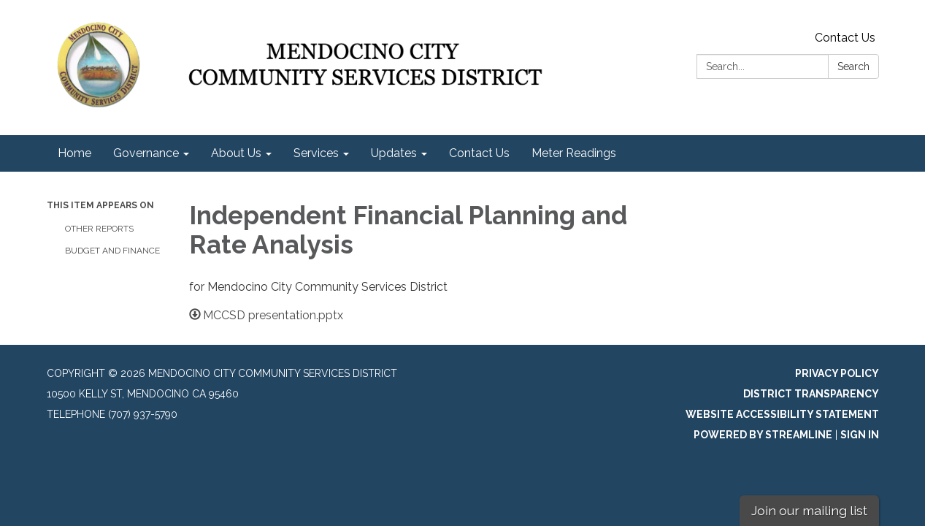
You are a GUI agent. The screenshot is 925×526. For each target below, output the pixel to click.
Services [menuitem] (316, 153)
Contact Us (845, 38)
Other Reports (99, 229)
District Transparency (811, 394)
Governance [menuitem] (146, 153)
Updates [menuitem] (394, 153)
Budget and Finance (112, 250)
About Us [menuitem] (236, 153)
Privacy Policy (837, 373)
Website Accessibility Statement (782, 414)
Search (853, 66)
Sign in (859, 435)
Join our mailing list (809, 510)
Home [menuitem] (74, 153)
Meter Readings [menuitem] (573, 153)
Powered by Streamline (763, 435)
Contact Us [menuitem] (479, 153)
